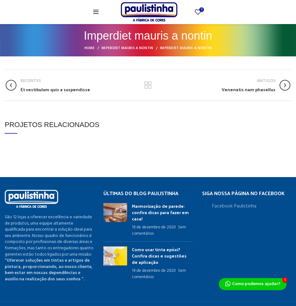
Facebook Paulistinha (234, 206)
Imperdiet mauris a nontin (127, 48)
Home (89, 48)
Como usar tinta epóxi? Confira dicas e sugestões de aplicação (159, 255)
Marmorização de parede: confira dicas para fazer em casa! (160, 212)
